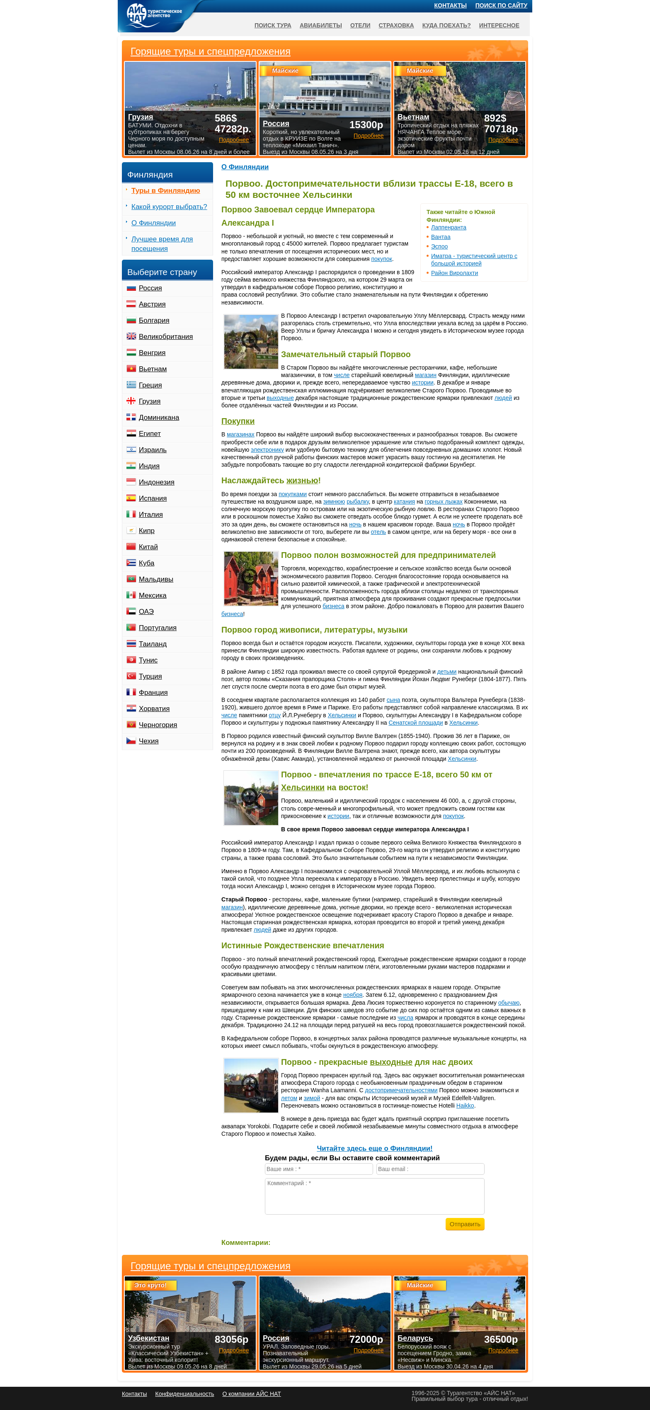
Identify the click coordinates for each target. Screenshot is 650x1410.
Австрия (152, 304)
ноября (352, 994)
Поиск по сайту (501, 5)
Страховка (396, 25)
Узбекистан (149, 1338)
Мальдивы (156, 579)
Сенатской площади (415, 722)
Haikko (465, 1105)
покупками (293, 494)
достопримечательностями (401, 1090)
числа (405, 1017)
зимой (312, 1098)
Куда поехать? (446, 25)
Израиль (153, 450)
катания (404, 501)
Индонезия (157, 482)
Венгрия (152, 353)
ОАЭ (146, 612)
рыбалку (358, 501)
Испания (153, 498)
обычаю (508, 1002)
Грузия (150, 401)
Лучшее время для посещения (162, 244)
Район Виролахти (454, 273)
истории (423, 382)
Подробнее (234, 1350)
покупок (381, 259)
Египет (150, 434)
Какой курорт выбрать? (169, 207)
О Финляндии (245, 167)
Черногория (158, 725)
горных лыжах (443, 501)
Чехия (149, 741)
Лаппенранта (448, 227)
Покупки (238, 421)
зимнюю (334, 501)
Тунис (148, 660)
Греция (150, 385)
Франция (153, 692)
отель (378, 531)
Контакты (450, 5)
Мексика (153, 595)
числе (342, 375)
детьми (447, 671)
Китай (148, 547)
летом (289, 1098)
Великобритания (166, 337)
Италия (151, 515)
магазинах (241, 434)
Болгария (154, 320)
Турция (150, 676)
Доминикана (159, 417)
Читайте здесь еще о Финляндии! (374, 1148)
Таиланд (153, 644)
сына (393, 699)
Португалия (158, 628)
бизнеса (333, 606)
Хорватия (154, 709)
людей (503, 398)
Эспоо (439, 246)
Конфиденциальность (184, 1394)
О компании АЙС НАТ (252, 1394)
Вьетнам (153, 369)
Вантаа (441, 237)
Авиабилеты (321, 25)
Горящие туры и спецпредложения (211, 1266)
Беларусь (415, 1338)
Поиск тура (273, 25)
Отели (360, 25)
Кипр (147, 531)
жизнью (302, 480)
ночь (355, 524)
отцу (275, 715)
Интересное (499, 25)
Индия (149, 466)
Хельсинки (342, 715)
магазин (426, 375)
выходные (280, 398)
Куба (146, 563)
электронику (267, 449)
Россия (150, 288)
